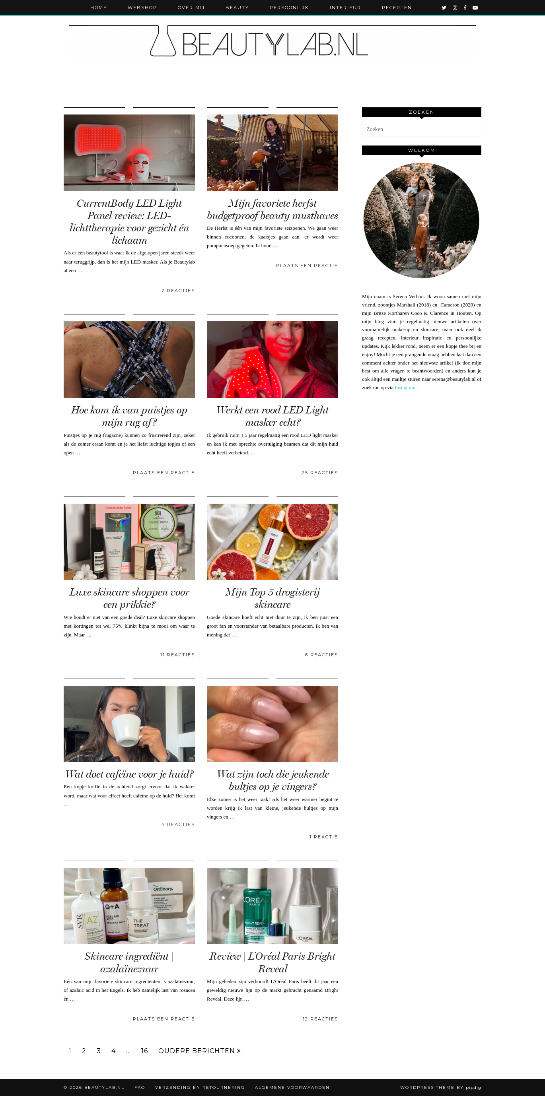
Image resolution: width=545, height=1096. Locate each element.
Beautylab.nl (104, 1087)
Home (98, 7)
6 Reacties (321, 655)
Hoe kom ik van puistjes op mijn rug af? (129, 416)
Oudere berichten (199, 1051)
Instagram (405, 387)
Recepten (397, 7)
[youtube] (476, 7)
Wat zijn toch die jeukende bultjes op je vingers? (273, 780)
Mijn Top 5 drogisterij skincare (272, 598)
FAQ (139, 1087)
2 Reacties (178, 290)
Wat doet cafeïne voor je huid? (129, 774)
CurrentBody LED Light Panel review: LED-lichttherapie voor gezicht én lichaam (129, 222)
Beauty (237, 7)
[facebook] (465, 7)
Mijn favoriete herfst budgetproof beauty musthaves (272, 209)
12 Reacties (320, 1019)
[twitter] (444, 7)
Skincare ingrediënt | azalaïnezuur (129, 962)
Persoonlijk (289, 7)
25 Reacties (320, 472)
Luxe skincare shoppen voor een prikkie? (129, 598)
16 (144, 1051)
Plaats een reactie (307, 265)
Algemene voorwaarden (292, 1087)
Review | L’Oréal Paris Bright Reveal (272, 962)
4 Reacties (178, 824)
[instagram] (455, 7)
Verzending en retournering (200, 1087)
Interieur (345, 7)
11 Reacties (177, 655)
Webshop (142, 7)
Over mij (191, 7)
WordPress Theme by (440, 1087)
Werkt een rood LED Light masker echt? (272, 416)
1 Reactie (323, 837)
